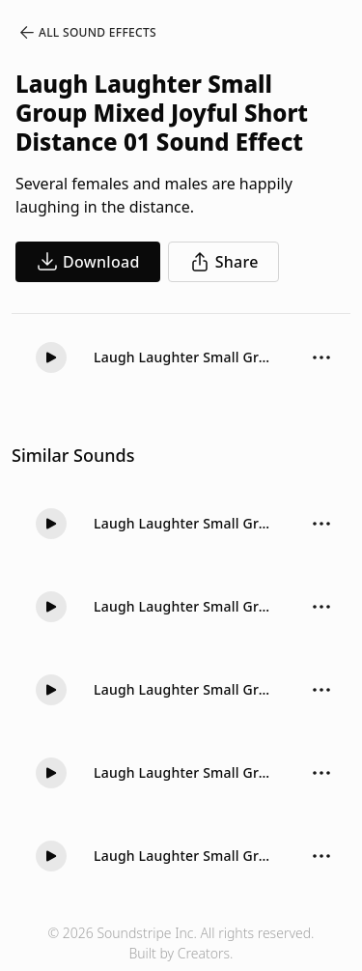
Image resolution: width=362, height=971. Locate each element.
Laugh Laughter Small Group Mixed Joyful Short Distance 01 (183, 357)
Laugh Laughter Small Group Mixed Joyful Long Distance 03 (183, 606)
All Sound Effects (86, 33)
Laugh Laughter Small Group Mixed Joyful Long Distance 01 (183, 689)
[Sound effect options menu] (321, 357)
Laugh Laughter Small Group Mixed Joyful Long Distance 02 (183, 772)
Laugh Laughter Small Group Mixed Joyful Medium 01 (183, 523)
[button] (51, 357)
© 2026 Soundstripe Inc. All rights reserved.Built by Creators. (180, 943)
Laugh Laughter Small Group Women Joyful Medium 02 (183, 855)
